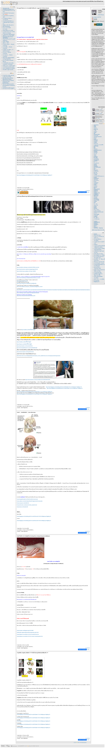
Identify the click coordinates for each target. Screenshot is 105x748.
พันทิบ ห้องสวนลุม (97, 235)
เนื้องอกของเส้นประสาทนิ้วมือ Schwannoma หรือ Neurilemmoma (8, 81)
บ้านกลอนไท (96, 280)
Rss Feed (94, 18)
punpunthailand (97, 189)
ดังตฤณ (95, 137)
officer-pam (96, 195)
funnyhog (95, 166)
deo (94, 146)
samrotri (95, 165)
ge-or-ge (95, 172)
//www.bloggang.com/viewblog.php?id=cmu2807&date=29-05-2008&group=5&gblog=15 (33, 727)
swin (95, 226)
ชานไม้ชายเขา (97, 219)
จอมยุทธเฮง (96, 182)
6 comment (88, 531)
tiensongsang (96, 199)
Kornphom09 (96, 159)
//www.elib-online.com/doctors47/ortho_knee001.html (27, 504)
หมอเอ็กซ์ (95, 141)
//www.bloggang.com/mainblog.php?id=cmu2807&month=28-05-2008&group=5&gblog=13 (34, 520)
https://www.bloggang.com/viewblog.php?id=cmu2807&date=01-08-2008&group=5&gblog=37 (34, 175)
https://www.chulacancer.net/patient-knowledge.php (26, 283)
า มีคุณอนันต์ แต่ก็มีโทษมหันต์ (8, 34)
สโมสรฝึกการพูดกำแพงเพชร (8, 69)
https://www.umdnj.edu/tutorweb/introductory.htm (26, 295)
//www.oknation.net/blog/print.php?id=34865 (25, 630)
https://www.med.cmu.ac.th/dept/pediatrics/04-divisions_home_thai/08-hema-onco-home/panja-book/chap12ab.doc (38, 355)
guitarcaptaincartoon (98, 150)
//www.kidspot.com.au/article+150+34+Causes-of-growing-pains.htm (30, 636)
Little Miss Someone (98, 136)
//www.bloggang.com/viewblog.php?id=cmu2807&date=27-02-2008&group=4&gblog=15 (33, 714)
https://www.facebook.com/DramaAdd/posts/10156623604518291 (37, 379)
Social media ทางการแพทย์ (8, 30)
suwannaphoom (97, 222)
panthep (95, 187)
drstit (95, 125)
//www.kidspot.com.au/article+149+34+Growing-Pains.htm (28, 634)
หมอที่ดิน (95, 174)
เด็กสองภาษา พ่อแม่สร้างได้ (99, 261)
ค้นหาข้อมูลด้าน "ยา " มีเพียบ (99, 255)
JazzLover (96, 179)
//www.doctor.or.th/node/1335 (22, 506)
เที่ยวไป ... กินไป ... (6, 42)
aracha (95, 207)
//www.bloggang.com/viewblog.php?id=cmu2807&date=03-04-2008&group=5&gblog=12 (33, 724)
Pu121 (95, 181)
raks (94, 188)
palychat (95, 208)
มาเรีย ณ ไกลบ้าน (97, 210)
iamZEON (96, 139)
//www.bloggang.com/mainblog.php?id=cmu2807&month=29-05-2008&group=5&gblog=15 (34, 516)
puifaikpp (95, 216)
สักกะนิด (95, 153)
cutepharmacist (97, 192)
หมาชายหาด (96, 180)
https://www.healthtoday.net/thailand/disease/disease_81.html (28, 277)
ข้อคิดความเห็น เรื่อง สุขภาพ (8, 25)
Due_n (95, 168)
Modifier (95, 177)
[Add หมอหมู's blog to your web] (98, 229)
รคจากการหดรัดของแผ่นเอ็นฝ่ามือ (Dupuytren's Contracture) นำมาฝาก (9, 85)
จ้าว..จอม (95, 203)
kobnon (95, 164)
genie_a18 (96, 129)
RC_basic (96, 157)
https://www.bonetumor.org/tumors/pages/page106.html (27, 269)
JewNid (95, 201)
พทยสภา (96, 244)
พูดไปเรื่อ (6, 26)
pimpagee (96, 156)
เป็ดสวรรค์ (96, 205)
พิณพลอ (95, 148)
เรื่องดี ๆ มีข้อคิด (6, 41)
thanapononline (97, 134)
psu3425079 (96, 194)
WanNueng (96, 224)
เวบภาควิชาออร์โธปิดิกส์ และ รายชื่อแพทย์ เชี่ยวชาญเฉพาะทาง (8, 22)
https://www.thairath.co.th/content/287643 (25, 345)
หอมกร (95, 154)
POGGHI (95, 223)
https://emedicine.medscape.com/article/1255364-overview (28, 267)
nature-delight (96, 214)
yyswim (95, 206)
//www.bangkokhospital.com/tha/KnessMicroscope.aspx (27, 499)
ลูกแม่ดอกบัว (96, 158)
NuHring (95, 151)
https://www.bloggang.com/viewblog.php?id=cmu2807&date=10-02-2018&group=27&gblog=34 (64, 388)
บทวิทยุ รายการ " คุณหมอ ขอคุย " (9, 65)
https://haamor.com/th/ (24, 344)
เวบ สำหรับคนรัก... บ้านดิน (99, 263)
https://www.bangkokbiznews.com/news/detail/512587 (27, 347)
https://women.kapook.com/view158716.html (25, 351)
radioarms (96, 190)
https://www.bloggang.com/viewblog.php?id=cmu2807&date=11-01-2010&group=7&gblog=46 (34, 391)
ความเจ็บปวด (96, 163)
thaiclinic (95, 233)
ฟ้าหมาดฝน (96, 135)
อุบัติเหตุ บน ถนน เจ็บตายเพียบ (8, 35)
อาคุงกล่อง (96, 215)
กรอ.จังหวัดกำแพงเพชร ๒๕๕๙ (8, 66)
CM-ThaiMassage (97, 167)
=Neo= (95, 155)
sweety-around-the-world (98, 211)
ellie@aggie (96, 145)
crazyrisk (95, 160)
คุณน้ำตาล (96, 143)
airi (94, 169)
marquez (95, 221)
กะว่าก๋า (95, 213)
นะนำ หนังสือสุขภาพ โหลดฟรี (9, 68)
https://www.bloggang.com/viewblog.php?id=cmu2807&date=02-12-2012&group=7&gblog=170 (64, 386)
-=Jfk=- (95, 130)
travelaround (96, 178)
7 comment (88, 407)
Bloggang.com (96, 281)
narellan (95, 142)
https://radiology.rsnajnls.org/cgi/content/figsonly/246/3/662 (28, 292)
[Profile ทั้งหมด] (101, 14)
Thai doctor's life (6, 8)
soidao (95, 132)
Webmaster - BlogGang (98, 227)
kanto (95, 138)
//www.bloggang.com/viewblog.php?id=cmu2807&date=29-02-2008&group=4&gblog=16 (33, 717)
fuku (94, 147)
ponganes (96, 193)
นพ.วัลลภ (95, 185)
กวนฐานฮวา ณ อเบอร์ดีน (98, 144)
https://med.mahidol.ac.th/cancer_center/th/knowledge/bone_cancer (29, 286)
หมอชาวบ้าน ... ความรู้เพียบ (99, 279)
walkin (95, 126)
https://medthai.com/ (28, 329)
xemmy (95, 191)
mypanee (95, 183)
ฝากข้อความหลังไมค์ (96, 17)
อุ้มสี (94, 202)
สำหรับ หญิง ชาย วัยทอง (98, 253)
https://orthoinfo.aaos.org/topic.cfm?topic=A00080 (26, 271)
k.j (94, 161)
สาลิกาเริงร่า (96, 171)
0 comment (88, 647)
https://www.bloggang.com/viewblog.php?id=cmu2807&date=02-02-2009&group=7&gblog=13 (34, 394)
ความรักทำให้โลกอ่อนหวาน (99, 176)
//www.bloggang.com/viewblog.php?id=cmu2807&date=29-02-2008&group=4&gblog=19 (33, 721)
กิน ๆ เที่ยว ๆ (96, 217)
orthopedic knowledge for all (8, 9)
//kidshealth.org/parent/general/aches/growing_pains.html (28, 632)
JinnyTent (95, 198)
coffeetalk (96, 152)
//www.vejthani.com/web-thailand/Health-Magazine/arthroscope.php (29, 501)
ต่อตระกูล (95, 173)
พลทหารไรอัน (96, 200)
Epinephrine (96, 124)
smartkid (95, 225)
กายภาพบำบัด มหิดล (98, 272)
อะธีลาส (95, 131)
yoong (95, 184)
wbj (94, 133)
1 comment (88, 190)
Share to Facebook (82, 192)
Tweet (88, 192)
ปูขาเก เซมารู (96, 209)
